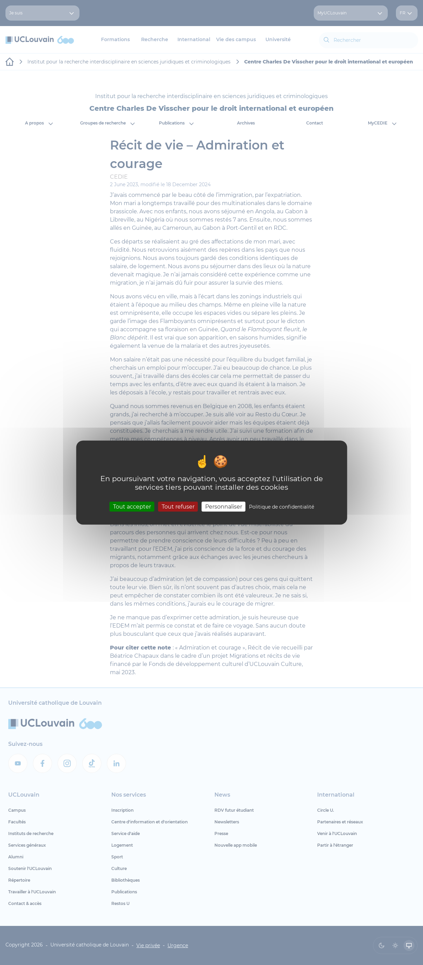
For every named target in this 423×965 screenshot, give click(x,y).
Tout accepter (132, 506)
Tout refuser (178, 506)
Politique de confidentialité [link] (281, 506)
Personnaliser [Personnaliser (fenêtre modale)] (223, 506)
